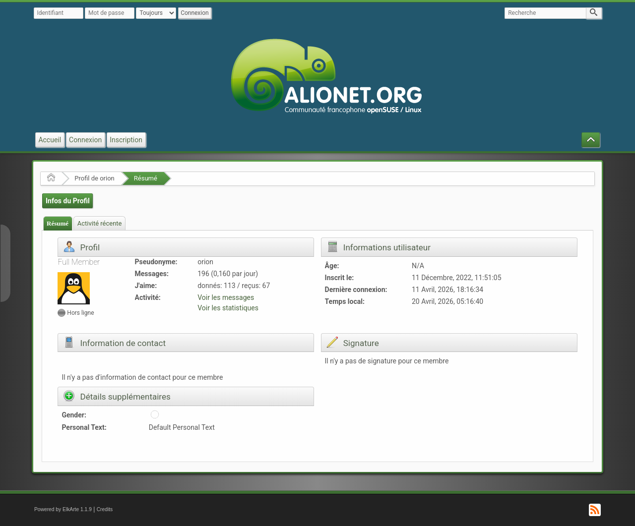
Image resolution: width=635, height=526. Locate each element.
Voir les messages (225, 297)
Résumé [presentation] (57, 223)
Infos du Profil (68, 201)
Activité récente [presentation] (99, 223)
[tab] (57, 223)
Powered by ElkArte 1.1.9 (63, 509)
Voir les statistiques (227, 308)
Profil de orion (94, 178)
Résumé (145, 178)
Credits (105, 509)
